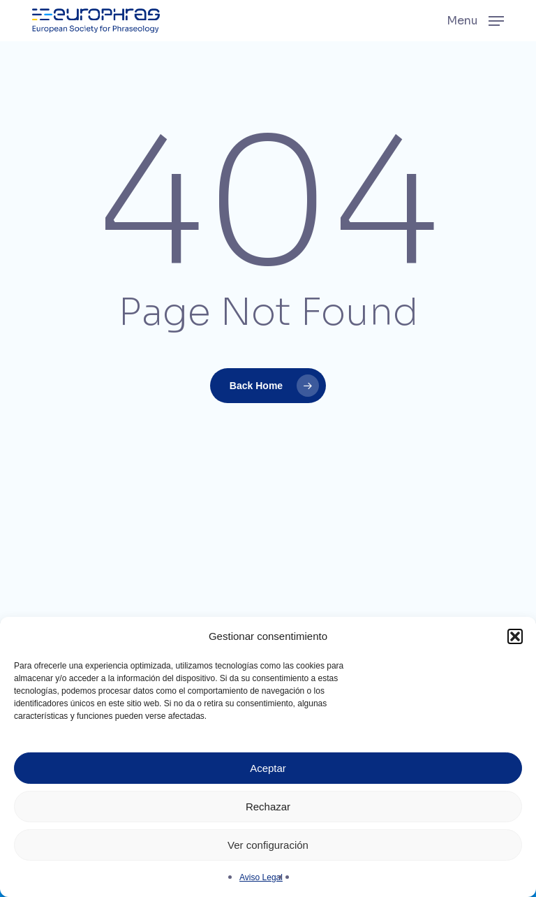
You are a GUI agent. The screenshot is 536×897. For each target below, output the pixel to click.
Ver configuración (268, 845)
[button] (515, 636)
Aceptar (268, 768)
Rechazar (268, 806)
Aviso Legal (261, 877)
